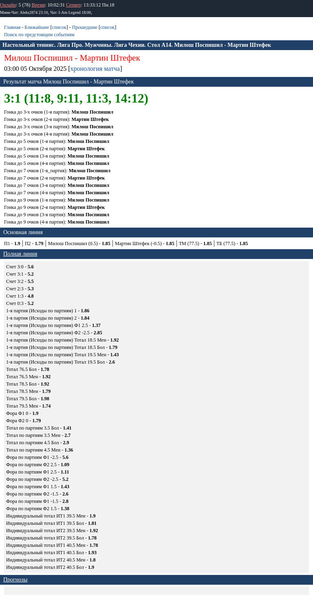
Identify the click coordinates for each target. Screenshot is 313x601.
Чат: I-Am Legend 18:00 (70, 12)
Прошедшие (84, 27)
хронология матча (95, 68)
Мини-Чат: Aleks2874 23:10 (24, 12)
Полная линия (20, 254)
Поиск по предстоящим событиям (39, 34)
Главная (12, 27)
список (59, 27)
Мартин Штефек (110, 58)
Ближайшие (36, 27)
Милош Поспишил (38, 58)
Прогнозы (15, 580)
